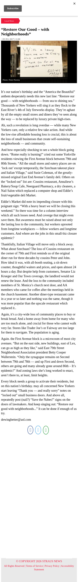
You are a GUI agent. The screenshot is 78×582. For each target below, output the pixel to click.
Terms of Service (34, 566)
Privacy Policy (52, 566)
